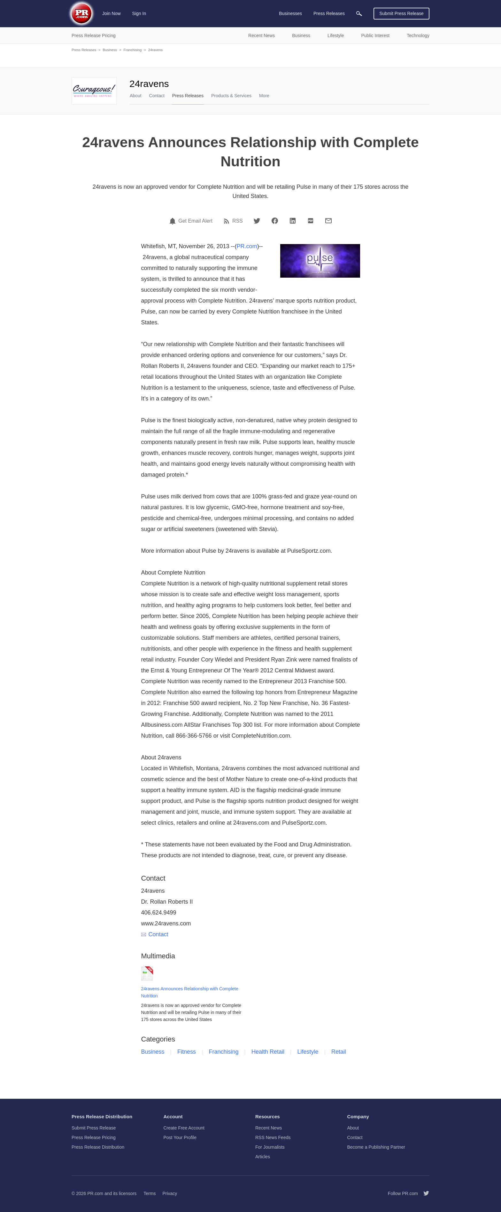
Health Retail (267, 1052)
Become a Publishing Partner (376, 1147)
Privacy (169, 1193)
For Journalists (270, 1147)
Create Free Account (184, 1127)
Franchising (133, 50)
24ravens (155, 50)
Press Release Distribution (98, 1147)
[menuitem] (359, 13)
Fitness (186, 1052)
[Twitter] (257, 221)
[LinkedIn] (293, 221)
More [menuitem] (264, 95)
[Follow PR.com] (423, 1193)
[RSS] (227, 221)
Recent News (268, 1127)
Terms (149, 1193)
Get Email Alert (195, 221)
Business (110, 50)
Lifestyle (308, 1052)
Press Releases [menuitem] (329, 13)
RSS (237, 221)
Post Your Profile (180, 1137)
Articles (262, 1156)
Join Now (111, 13)
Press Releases (84, 50)
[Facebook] (275, 221)
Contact (157, 95)
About (136, 95)
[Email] (328, 221)
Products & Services (231, 95)
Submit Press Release (401, 13)
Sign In (139, 13)
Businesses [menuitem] (290, 13)
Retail (338, 1052)
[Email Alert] (173, 221)
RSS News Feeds (272, 1137)
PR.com (247, 246)
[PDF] (310, 221)
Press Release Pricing (94, 1137)
